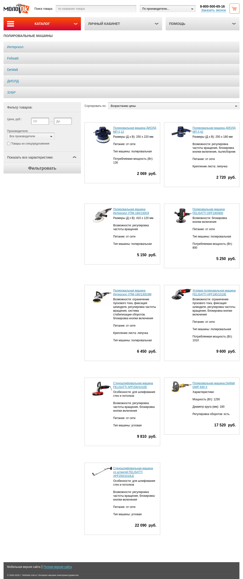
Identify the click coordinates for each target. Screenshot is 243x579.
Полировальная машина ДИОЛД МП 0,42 (213, 129)
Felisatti (13, 58)
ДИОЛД (13, 81)
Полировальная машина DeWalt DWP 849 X (213, 385)
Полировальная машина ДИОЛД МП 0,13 (134, 129)
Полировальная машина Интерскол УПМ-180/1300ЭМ (132, 292)
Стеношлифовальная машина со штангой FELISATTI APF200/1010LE (133, 472)
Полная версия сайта (57, 567)
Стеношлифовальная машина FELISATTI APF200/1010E (133, 385)
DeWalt (12, 70)
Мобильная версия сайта (23, 567)
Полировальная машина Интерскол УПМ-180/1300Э (131, 211)
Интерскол (15, 47)
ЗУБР (11, 92)
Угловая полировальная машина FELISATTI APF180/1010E (214, 292)
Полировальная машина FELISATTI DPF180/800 (208, 211)
